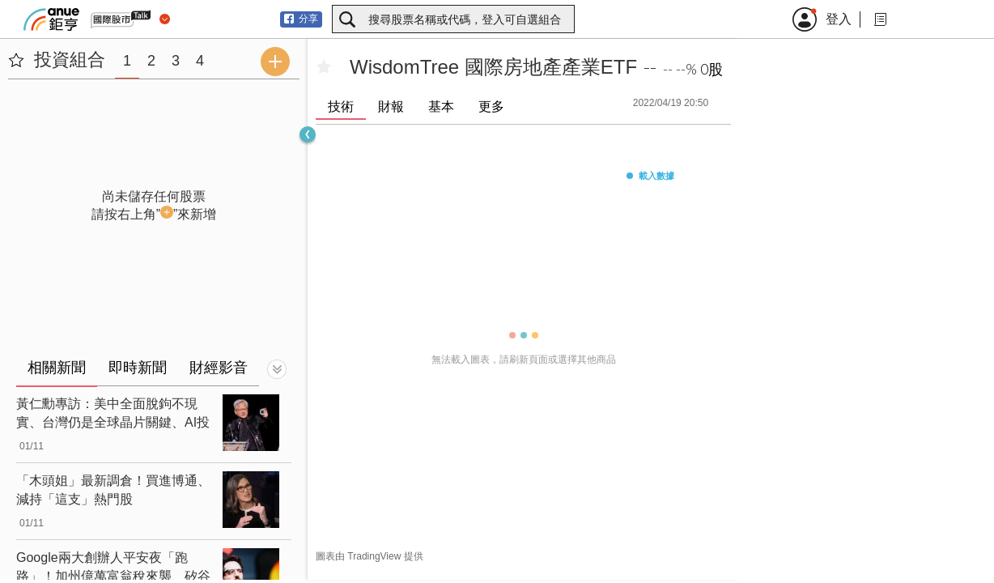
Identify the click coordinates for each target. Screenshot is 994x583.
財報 (391, 106)
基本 (441, 106)
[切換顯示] (277, 369)
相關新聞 (57, 368)
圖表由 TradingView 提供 (369, 556)
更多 (491, 106)
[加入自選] (324, 67)
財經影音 (218, 368)
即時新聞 (137, 368)
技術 (341, 106)
